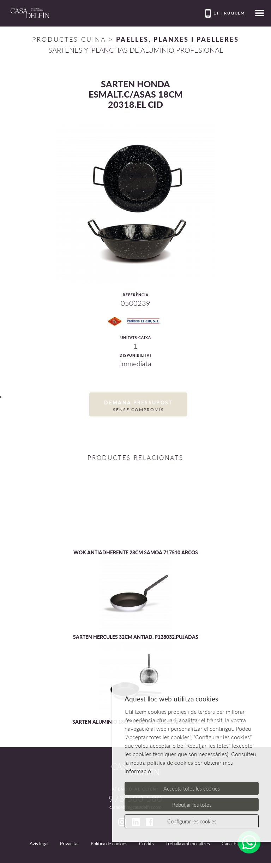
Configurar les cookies (191, 821)
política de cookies (170, 762)
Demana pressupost (138, 406)
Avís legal (39, 843)
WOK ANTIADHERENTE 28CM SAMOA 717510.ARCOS (135, 552)
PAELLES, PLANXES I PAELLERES (177, 39)
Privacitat (69, 843)
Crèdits (146, 843)
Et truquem (225, 13)
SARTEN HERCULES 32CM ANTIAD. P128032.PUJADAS (135, 637)
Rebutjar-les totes (191, 804)
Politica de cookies (109, 843)
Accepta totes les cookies (191, 788)
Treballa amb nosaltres (187, 843)
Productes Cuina (69, 39)
